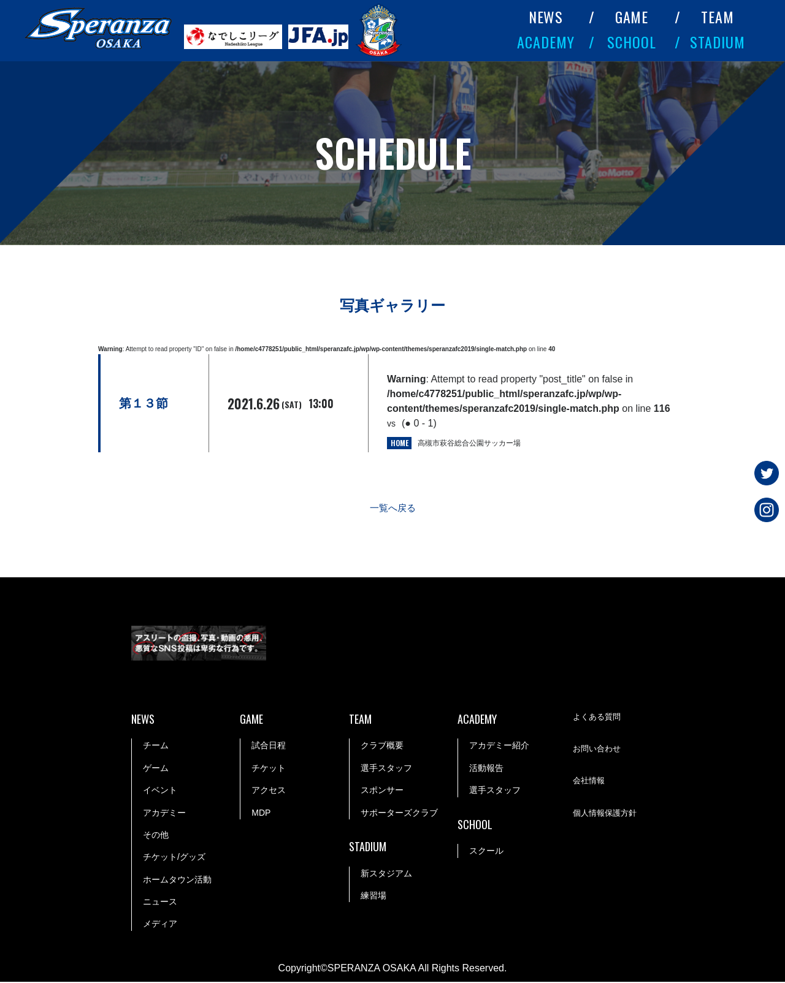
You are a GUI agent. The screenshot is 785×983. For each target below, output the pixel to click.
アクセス (268, 791)
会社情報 (590, 782)
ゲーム (156, 768)
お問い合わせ (598, 750)
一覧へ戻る (392, 509)
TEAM (717, 17)
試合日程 (268, 746)
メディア (160, 925)
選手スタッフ (386, 768)
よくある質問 (598, 718)
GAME (632, 17)
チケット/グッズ (174, 858)
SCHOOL (631, 42)
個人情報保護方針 (607, 814)
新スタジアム (386, 874)
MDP (260, 813)
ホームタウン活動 (177, 880)
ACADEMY (546, 42)
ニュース (160, 903)
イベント (160, 791)
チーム (156, 746)
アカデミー (164, 813)
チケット (268, 768)
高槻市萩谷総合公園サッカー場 (469, 443)
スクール (486, 852)
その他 (156, 836)
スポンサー (382, 791)
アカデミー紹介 (499, 746)
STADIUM (717, 42)
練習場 (373, 896)
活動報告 (486, 768)
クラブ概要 (382, 746)
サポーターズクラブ (399, 813)
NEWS (546, 17)
